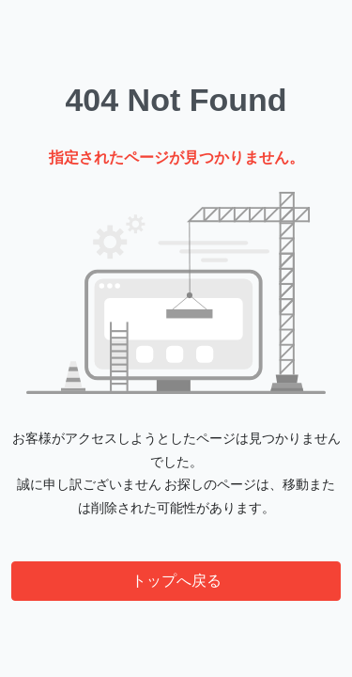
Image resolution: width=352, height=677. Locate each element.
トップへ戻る (176, 581)
